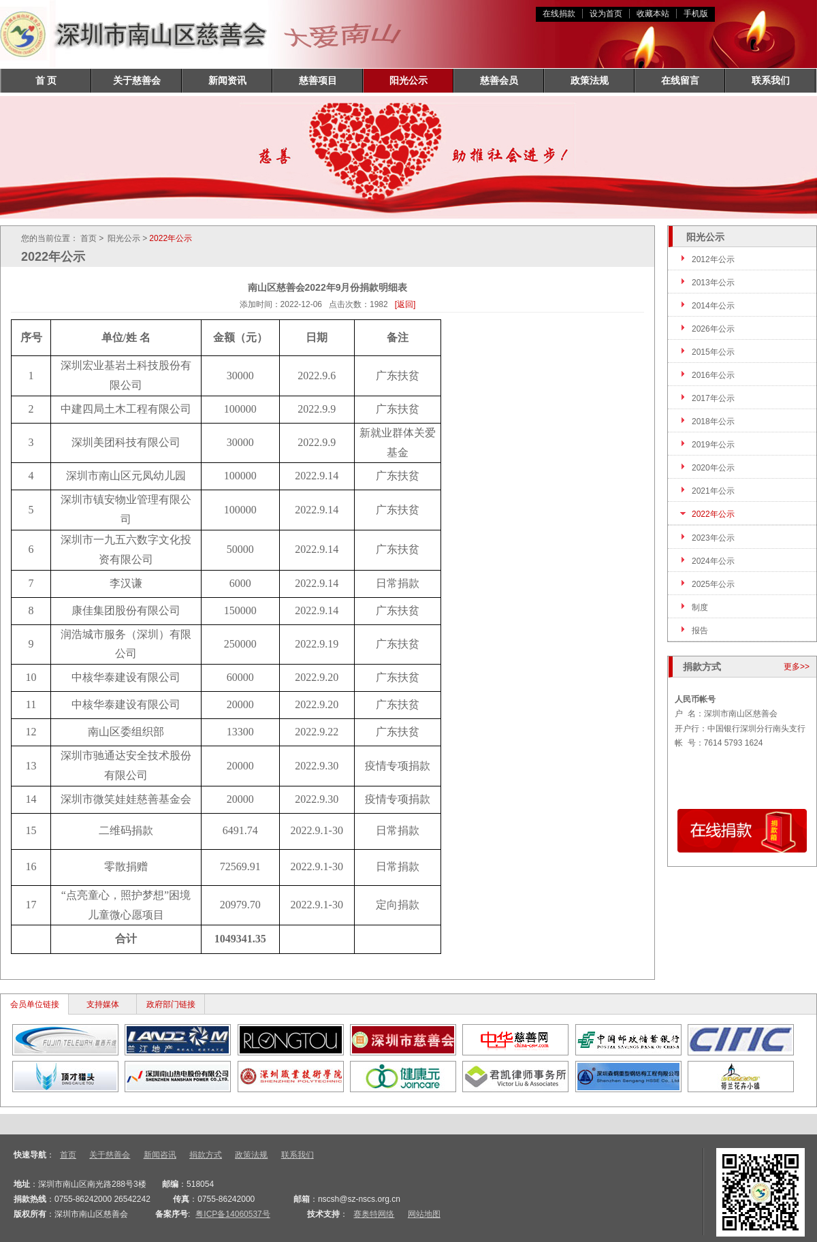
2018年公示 (713, 421)
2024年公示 (713, 561)
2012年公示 (713, 259)
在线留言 (680, 80)
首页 (68, 1155)
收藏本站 (653, 13)
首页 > (91, 238)
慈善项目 (318, 80)
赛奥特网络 (373, 1214)
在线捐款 (559, 13)
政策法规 (590, 80)
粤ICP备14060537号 (232, 1214)
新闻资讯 (227, 80)
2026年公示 (713, 329)
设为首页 (606, 13)
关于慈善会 (137, 80)
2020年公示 (713, 468)
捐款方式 (205, 1155)
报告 (700, 630)
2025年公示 (713, 584)
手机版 (696, 13)
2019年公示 (713, 444)
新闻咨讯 (160, 1155)
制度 (700, 607)
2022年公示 (713, 514)
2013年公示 (713, 282)
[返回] (405, 304)
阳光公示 (408, 80)
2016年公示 (713, 375)
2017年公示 (713, 398)
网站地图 (424, 1214)
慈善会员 (499, 80)
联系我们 (771, 80)
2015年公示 (713, 352)
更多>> (797, 666)
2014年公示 (713, 305)
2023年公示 (713, 538)
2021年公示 (713, 491)
